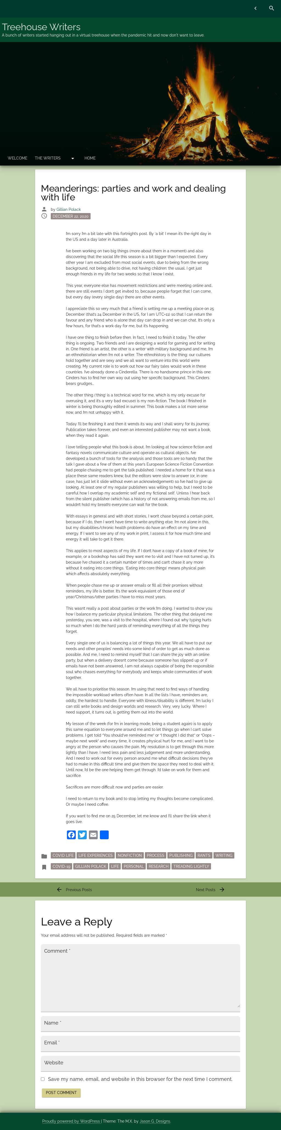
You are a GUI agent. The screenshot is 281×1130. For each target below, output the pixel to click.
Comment (57, 951)
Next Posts (210, 890)
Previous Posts (74, 890)
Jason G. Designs (155, 1121)
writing (223, 855)
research (158, 866)
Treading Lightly (191, 866)
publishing (181, 855)
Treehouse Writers (41, 26)
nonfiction (130, 855)
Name (52, 1023)
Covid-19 (61, 866)
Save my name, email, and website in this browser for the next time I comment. (140, 1079)
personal (134, 866)
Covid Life (63, 855)
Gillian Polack (69, 209)
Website (53, 1062)
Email (52, 1042)
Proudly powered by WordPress (71, 1121)
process (155, 855)
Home (90, 158)
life (115, 866)
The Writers (48, 158)
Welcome (17, 158)
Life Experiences (95, 855)
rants (204, 855)
